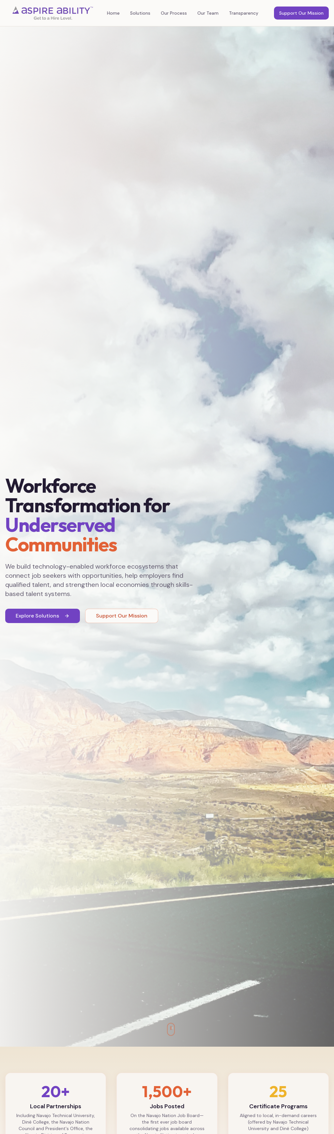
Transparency (243, 13)
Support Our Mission (301, 13)
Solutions (140, 13)
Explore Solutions (42, 615)
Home (113, 13)
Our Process (174, 13)
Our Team (208, 13)
